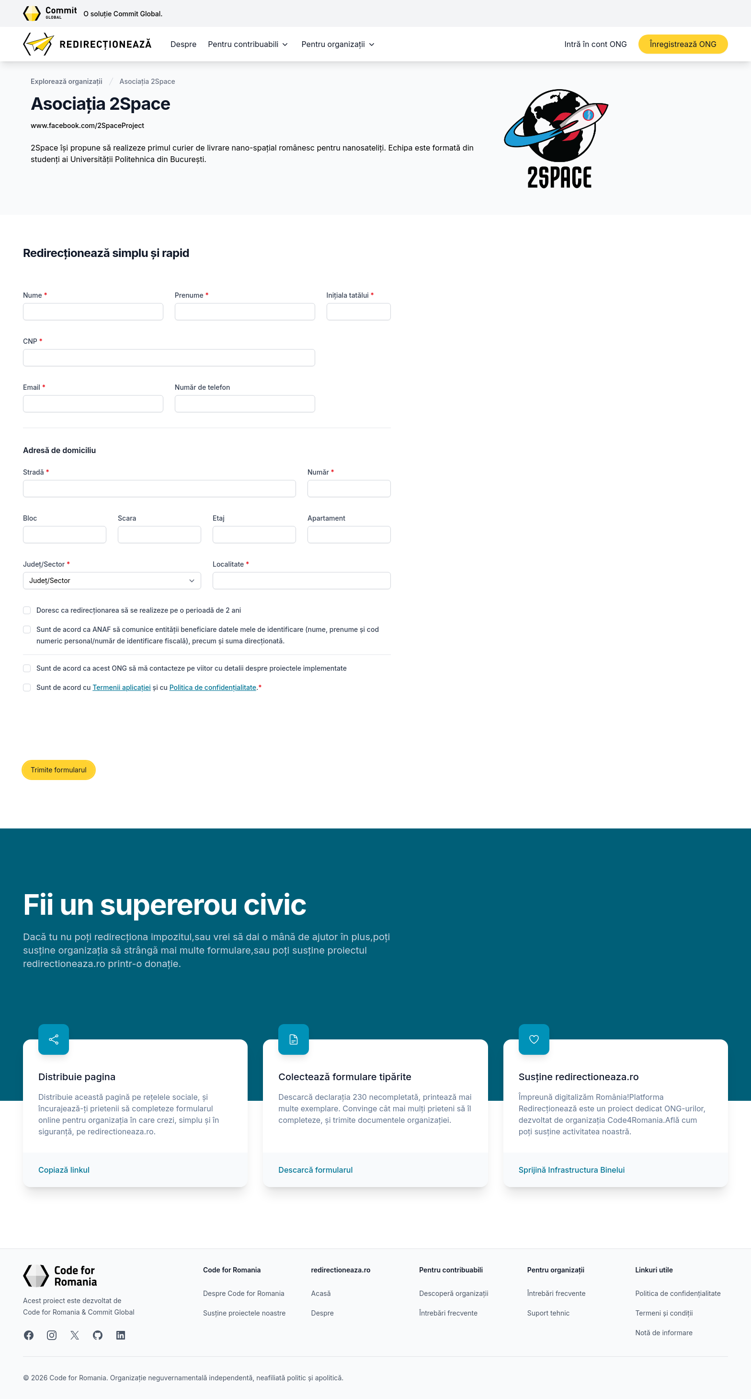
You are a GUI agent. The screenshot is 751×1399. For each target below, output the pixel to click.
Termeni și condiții (664, 1313)
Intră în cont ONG (596, 44)
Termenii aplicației (121, 687)
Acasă (321, 1293)
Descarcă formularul (315, 1170)
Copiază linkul (64, 1170)
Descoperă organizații (453, 1293)
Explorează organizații (66, 81)
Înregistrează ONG (683, 44)
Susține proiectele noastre (244, 1313)
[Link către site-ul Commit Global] (53, 13)
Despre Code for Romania (243, 1293)
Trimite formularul (59, 770)
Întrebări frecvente (448, 1313)
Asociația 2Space (147, 81)
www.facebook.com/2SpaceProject (87, 125)
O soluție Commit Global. (122, 14)
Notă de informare (664, 1333)
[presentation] (96, 727)
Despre (183, 44)
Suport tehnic (548, 1313)
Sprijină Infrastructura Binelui (572, 1170)
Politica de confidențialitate (213, 687)
